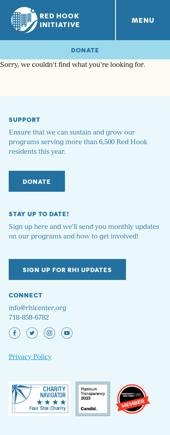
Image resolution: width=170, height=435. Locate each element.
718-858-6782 (29, 317)
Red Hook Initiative (45, 20)
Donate (85, 49)
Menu (143, 19)
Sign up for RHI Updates (67, 269)
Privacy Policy (30, 357)
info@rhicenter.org (37, 308)
